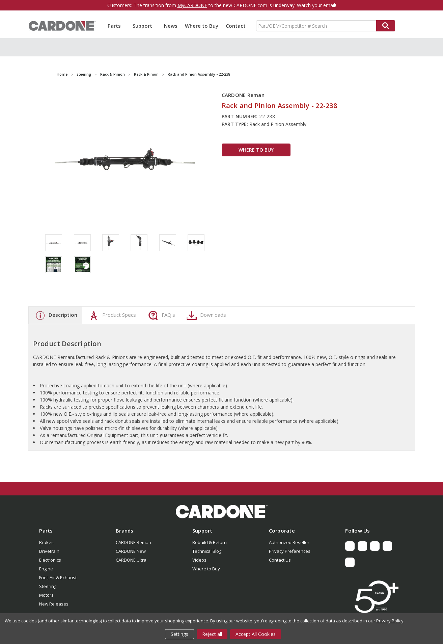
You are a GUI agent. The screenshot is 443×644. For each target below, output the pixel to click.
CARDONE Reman (133, 542)
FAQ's (160, 315)
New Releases (53, 604)
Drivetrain (49, 551)
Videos (199, 560)
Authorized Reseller (289, 542)
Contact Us (280, 560)
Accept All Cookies (256, 634)
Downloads (205, 315)
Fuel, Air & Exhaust (58, 577)
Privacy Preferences (289, 551)
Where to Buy (201, 25)
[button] (221, 511)
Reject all (212, 634)
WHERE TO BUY (256, 150)
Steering (47, 586)
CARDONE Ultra (131, 560)
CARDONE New (131, 551)
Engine (46, 569)
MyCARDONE (192, 5)
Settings (179, 634)
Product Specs (111, 315)
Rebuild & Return (209, 542)
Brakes (46, 542)
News (170, 25)
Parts (116, 25)
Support (145, 25)
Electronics (50, 560)
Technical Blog (206, 551)
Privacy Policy (390, 621)
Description (55, 315)
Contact (236, 25)
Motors (46, 595)
